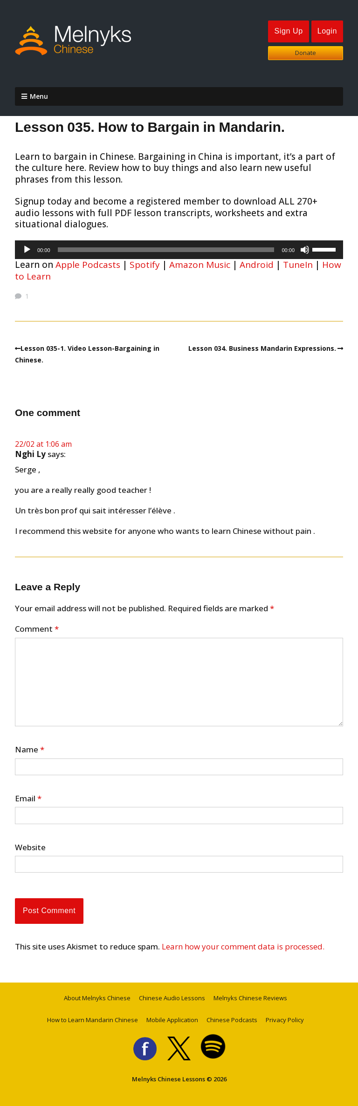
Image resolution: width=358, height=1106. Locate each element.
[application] (179, 249)
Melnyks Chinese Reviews (250, 998)
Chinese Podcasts (232, 1020)
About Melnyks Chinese (97, 998)
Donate (305, 52)
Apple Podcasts (87, 265)
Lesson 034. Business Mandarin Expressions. (262, 348)
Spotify (145, 265)
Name (29, 749)
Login (327, 31)
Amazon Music (199, 265)
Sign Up (288, 31)
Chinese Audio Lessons (172, 998)
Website (30, 847)
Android (257, 265)
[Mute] (305, 249)
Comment (37, 629)
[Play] (27, 249)
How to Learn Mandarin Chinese (92, 1020)
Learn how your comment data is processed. (243, 946)
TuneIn (298, 265)
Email (28, 798)
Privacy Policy (285, 1020)
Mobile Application (172, 1020)
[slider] (166, 249)
